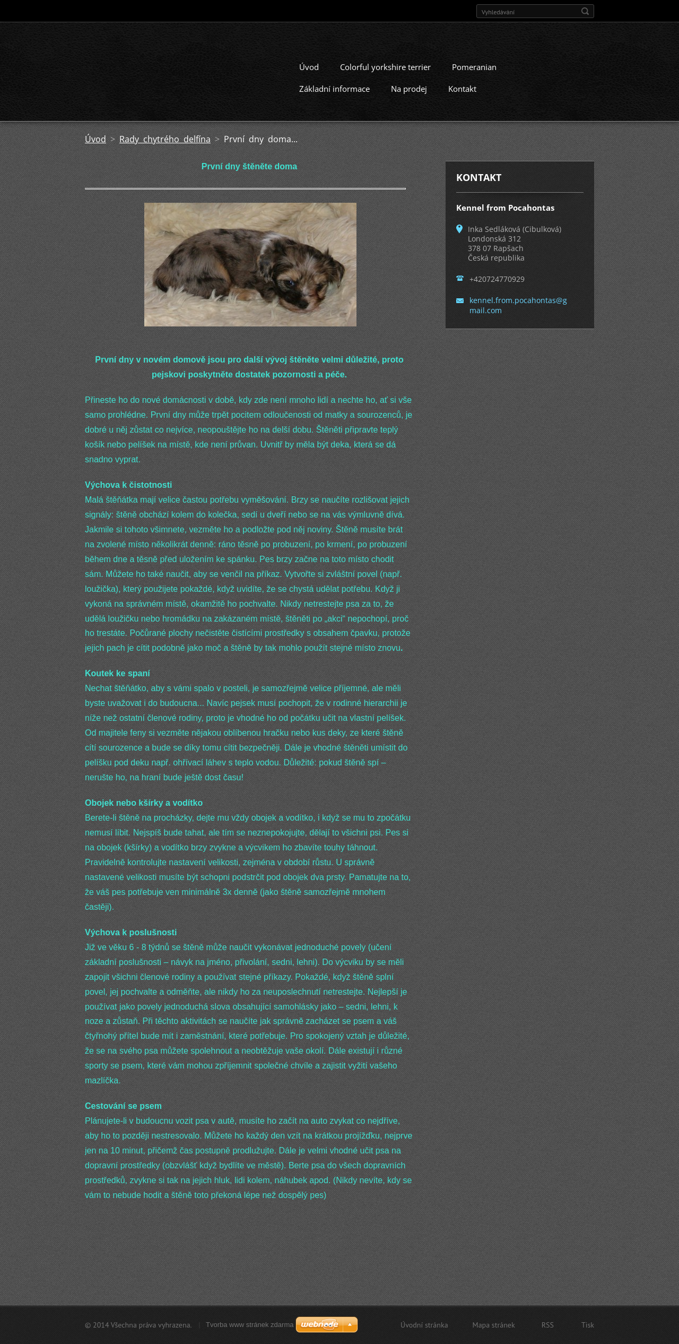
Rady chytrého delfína (165, 139)
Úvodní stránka (424, 1325)
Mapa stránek (494, 1325)
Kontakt (462, 88)
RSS (548, 1325)
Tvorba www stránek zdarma (249, 1325)
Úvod (309, 67)
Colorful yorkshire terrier (385, 67)
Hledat (585, 11)
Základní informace (334, 88)
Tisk (587, 1325)
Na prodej (409, 88)
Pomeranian (474, 67)
